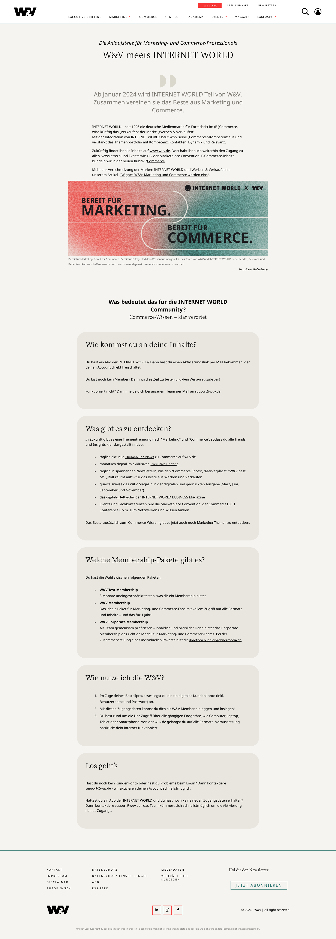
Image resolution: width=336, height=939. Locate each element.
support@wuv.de (207, 391)
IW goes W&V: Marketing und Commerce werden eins (164, 174)
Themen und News (139, 457)
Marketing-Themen (211, 522)
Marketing (118, 17)
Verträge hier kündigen (175, 877)
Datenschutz (105, 869)
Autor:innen (59, 888)
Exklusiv (264, 17)
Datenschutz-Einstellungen (120, 876)
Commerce (148, 17)
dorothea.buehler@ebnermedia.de (215, 640)
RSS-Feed (100, 888)
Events (218, 17)
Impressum (57, 876)
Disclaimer (57, 882)
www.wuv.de (160, 150)
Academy (196, 17)
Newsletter (267, 5)
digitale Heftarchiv (120, 497)
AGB (95, 882)
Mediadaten (172, 869)
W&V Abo (211, 5)
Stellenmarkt (238, 5)
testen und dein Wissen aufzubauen (192, 379)
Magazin (242, 17)
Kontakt (55, 869)
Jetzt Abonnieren (259, 885)
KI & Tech (173, 17)
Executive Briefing (85, 17)
